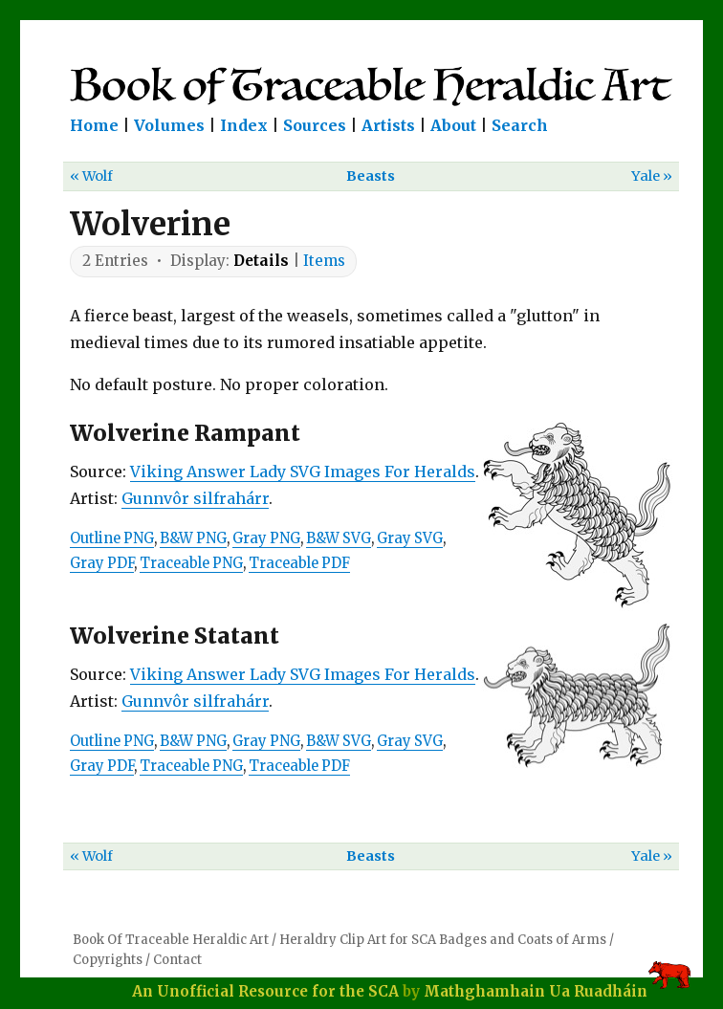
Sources (314, 125)
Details (261, 261)
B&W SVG (338, 538)
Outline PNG (112, 538)
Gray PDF (102, 563)
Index (244, 125)
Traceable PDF (299, 563)
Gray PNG (266, 538)
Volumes (169, 125)
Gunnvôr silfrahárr (195, 498)
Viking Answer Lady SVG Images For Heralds (302, 471)
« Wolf (91, 176)
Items (324, 261)
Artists (388, 125)
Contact (177, 960)
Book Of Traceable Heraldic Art (171, 940)
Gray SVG (410, 538)
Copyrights (107, 960)
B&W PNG (193, 538)
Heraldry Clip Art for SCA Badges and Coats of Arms (442, 940)
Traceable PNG (191, 563)
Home (94, 125)
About (453, 125)
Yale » (651, 176)
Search (520, 125)
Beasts (370, 176)
